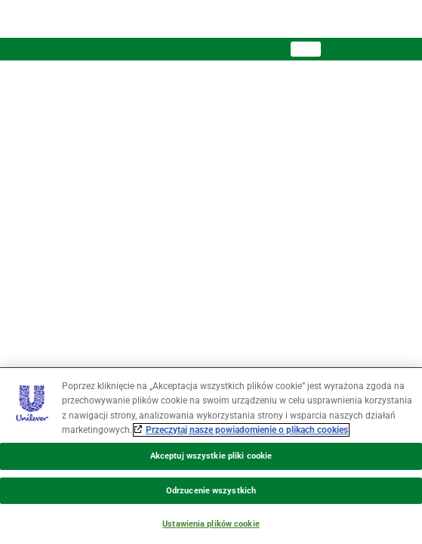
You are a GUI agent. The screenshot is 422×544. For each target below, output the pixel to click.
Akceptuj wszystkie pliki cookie (211, 456)
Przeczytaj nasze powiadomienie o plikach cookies (247, 430)
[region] (211, 455)
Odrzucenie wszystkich (211, 491)
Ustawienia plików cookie (211, 524)
